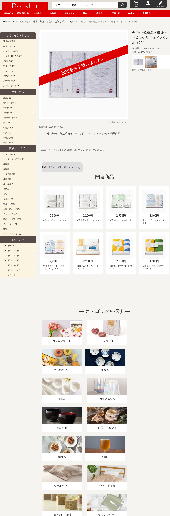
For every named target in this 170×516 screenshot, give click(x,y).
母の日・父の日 (10, 103)
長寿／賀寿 (8, 137)
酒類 (5, 194)
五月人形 (116, 13)
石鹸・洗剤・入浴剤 (12, 209)
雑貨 (5, 229)
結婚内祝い (38, 13)
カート (136, 6)
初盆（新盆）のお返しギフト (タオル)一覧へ (62, 169)
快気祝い (54, 13)
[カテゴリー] (61, 5)
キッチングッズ (10, 214)
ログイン (148, 6)
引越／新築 (8, 127)
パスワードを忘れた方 (13, 51)
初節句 (131, 13)
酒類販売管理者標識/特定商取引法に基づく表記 (59, 477)
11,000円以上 (9, 275)
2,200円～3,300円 (11, 260)
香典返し (100, 13)
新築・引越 (69, 13)
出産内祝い (8, 13)
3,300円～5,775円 (11, 265)
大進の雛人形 (85, 500)
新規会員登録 (9, 41)
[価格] (79, 5)
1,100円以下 (8, 245)
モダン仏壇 (8, 142)
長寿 (85, 13)
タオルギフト (9, 199)
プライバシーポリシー (98, 477)
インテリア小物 (10, 224)
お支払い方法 (9, 81)
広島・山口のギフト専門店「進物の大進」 (85, 495)
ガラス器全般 (9, 174)
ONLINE (10, 21)
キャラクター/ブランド (13, 159)
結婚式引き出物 (10, 117)
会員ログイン (9, 46)
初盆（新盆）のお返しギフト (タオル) (59, 21)
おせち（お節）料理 (27, 21)
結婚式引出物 (23, 13)
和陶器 (6, 164)
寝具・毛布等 (9, 204)
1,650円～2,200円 (11, 255)
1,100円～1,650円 (11, 250)
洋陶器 (6, 169)
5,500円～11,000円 (11, 270)
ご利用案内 (8, 61)
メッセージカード (11, 71)
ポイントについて (11, 86)
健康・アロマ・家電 (12, 219)
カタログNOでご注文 (12, 56)
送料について (9, 76)
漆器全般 (7, 179)
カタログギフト (10, 154)
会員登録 (160, 6)
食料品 (6, 189)
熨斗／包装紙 (9, 66)
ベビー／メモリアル (12, 234)
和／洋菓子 (8, 184)
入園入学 (147, 13)
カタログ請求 (120, 477)
